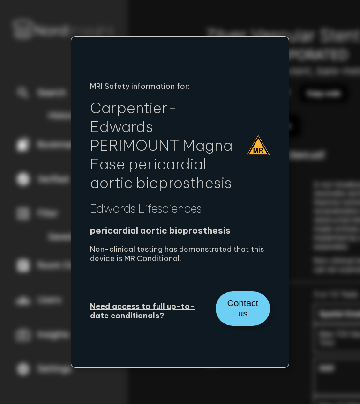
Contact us (242, 308)
